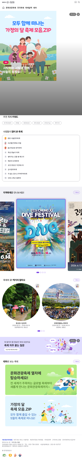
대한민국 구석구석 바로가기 (8, 2)
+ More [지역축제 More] (76, 192)
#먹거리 (57, 123)
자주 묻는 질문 (16, 442)
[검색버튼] (79, 2)
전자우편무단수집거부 (68, 440)
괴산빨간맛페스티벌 (14, 143)
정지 (78, 14)
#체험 (17, 123)
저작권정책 (47, 440)
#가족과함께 (7, 123)
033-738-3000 (34, 444)
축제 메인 (3, 7)
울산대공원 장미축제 (15, 148)
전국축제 (20, 8)
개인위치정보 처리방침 (36, 440)
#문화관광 (27, 123)
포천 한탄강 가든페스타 (16, 165)
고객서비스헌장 (56, 440)
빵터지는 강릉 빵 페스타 (16, 157)
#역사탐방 (37, 123)
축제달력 (28, 8)
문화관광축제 (11, 8)
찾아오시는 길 (6, 442)
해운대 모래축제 (13, 161)
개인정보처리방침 (7, 440)
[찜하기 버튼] (76, 2)
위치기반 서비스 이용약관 (21, 440)
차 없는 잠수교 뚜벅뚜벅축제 (17, 174)
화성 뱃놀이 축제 (13, 152)
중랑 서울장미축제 (14, 138)
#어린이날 (48, 123)
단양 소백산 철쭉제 (14, 178)
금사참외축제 (12, 170)
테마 (35, 8)
